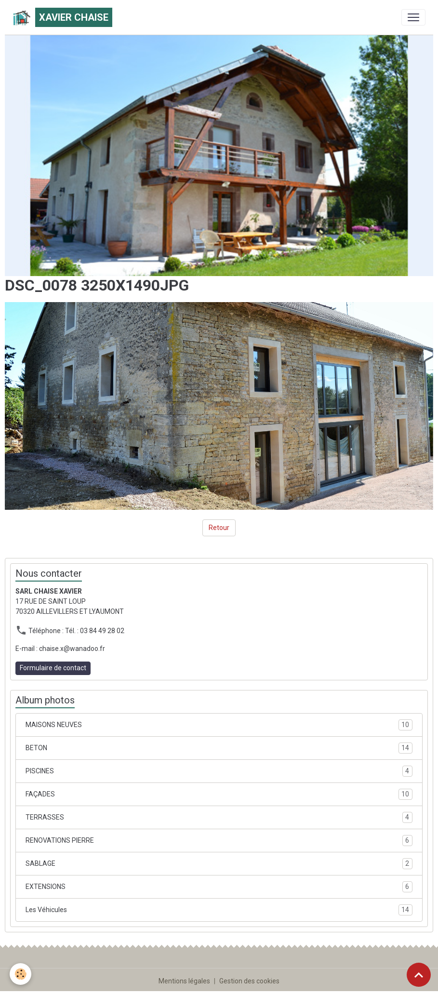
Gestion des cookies (249, 981)
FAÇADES (219, 794)
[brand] (62, 17)
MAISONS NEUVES (219, 724)
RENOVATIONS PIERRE (219, 840)
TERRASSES (219, 817)
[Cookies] (20, 974)
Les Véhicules (219, 909)
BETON (219, 748)
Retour (219, 527)
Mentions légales (184, 981)
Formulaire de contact (53, 668)
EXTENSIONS (219, 886)
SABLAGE (219, 863)
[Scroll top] (419, 975)
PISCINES (219, 771)
